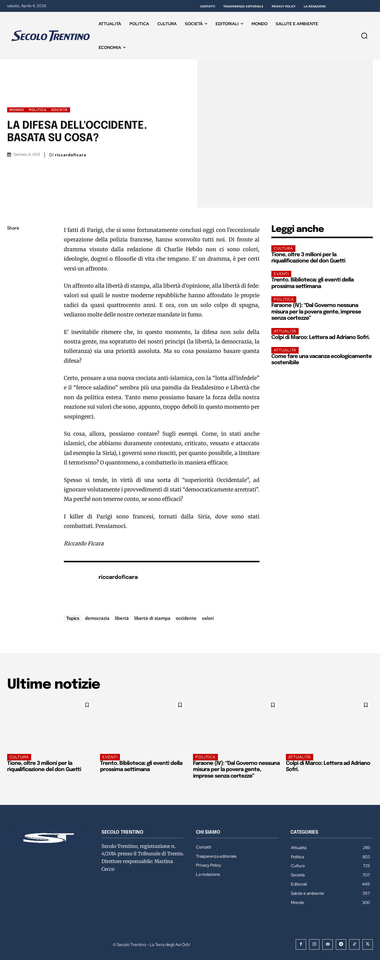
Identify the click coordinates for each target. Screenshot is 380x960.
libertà (122, 618)
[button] (364, 35)
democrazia (97, 618)
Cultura (283, 248)
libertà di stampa (152, 618)
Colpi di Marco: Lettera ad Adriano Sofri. (320, 337)
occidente (186, 618)
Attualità (285, 331)
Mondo (16, 109)
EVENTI (281, 273)
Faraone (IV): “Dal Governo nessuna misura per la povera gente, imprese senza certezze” (316, 312)
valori (208, 618)
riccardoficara (70, 154)
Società (59, 109)
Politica (37, 109)
